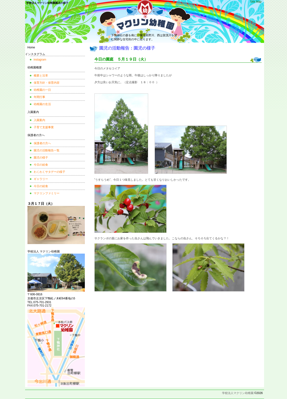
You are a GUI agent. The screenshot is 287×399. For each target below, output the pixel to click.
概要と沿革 (41, 75)
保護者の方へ (36, 135)
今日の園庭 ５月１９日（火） (121, 59)
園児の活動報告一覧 (47, 150)
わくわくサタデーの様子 (49, 172)
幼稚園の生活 (42, 104)
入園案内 (33, 112)
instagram (40, 59)
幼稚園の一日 (42, 90)
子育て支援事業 (44, 127)
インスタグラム (35, 54)
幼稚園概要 (34, 67)
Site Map (255, 1)
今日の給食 (41, 164)
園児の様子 (41, 157)
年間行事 (39, 97)
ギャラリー (41, 179)
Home (31, 47)
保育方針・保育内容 (47, 82)
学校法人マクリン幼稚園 (238, 393)
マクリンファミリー (47, 193)
